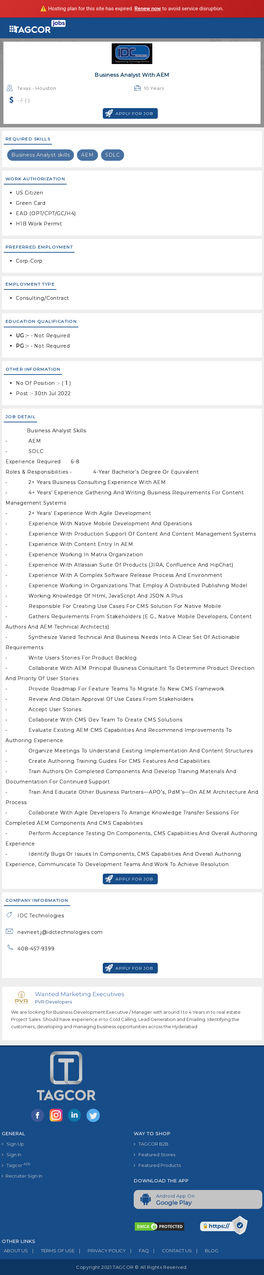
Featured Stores (154, 1154)
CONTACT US (170, 1250)
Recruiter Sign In (22, 1176)
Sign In (11, 1154)
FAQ (137, 1250)
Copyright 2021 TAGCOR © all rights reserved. (132, 1267)
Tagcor (16, 1165)
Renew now (147, 9)
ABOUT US (15, 1250)
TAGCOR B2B (151, 1144)
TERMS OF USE (51, 1250)
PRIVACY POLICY (100, 1250)
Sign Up (13, 1144)
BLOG (205, 1250)
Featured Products (157, 1165)
